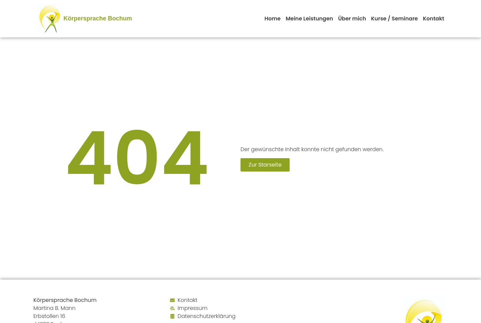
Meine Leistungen (309, 18)
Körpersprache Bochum (97, 18)
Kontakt (433, 18)
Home (273, 18)
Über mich (352, 18)
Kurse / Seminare (394, 18)
